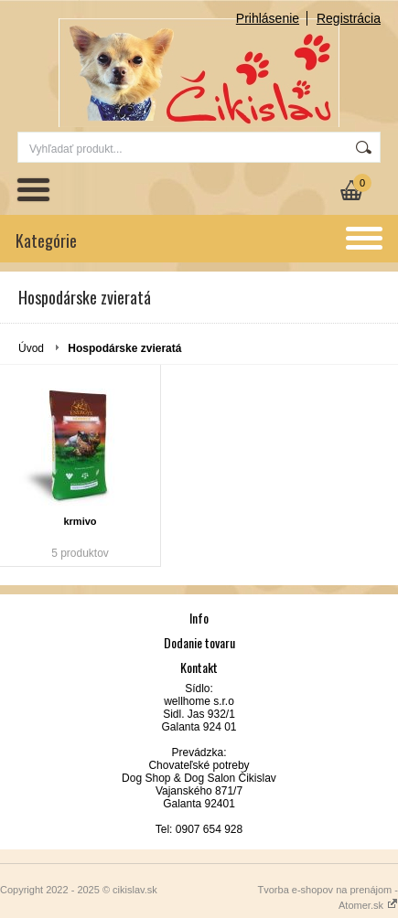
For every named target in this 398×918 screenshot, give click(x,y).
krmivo (79, 521)
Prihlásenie (267, 18)
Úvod (31, 348)
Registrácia (349, 18)
